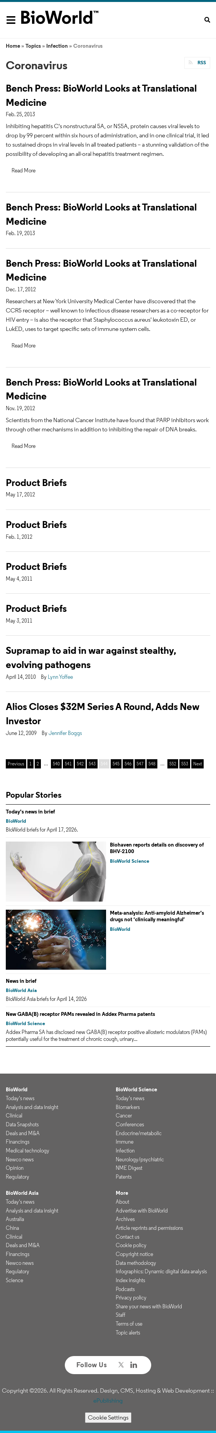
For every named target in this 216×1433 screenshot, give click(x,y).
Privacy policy (131, 1297)
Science (14, 1280)
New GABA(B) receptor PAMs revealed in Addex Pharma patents (80, 1013)
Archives (125, 1219)
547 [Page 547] (140, 764)
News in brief (21, 980)
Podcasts (125, 1289)
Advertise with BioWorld (142, 1210)
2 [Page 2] (38, 764)
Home (13, 45)
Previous (16, 764)
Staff (120, 1314)
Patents (124, 1176)
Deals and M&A (23, 1133)
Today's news (20, 1098)
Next (197, 764)
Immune (124, 1141)
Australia (15, 1219)
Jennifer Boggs (65, 733)
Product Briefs (36, 482)
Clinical (14, 1115)
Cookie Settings (108, 1417)
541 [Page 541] (68, 764)
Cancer (124, 1115)
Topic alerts (128, 1332)
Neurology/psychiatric (140, 1159)
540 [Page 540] (56, 764)
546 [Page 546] (128, 764)
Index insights (130, 1280)
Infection (57, 45)
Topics (33, 45)
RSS (201, 62)
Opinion (15, 1167)
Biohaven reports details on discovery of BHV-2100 (157, 848)
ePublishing (108, 1400)
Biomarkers (128, 1107)
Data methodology (136, 1262)
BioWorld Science (129, 861)
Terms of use (129, 1323)
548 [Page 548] (151, 764)
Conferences (130, 1124)
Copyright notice (134, 1254)
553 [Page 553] (184, 764)
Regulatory (17, 1176)
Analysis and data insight (32, 1107)
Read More (23, 170)
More (122, 1192)
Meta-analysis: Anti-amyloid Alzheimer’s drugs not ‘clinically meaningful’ (157, 916)
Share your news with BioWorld (149, 1306)
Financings (17, 1141)
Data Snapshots (22, 1124)
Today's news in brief (30, 811)
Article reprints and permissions (149, 1227)
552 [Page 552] (172, 764)
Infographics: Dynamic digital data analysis (161, 1271)
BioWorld (16, 821)
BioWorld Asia (21, 990)
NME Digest (129, 1167)
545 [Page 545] (116, 764)
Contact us (127, 1236)
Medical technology (27, 1150)
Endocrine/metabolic (139, 1133)
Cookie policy (131, 1245)
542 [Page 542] (80, 764)
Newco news (20, 1159)
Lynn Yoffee (60, 676)
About (122, 1201)
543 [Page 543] (92, 764)
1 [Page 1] (30, 764)
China (12, 1227)
